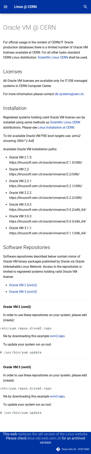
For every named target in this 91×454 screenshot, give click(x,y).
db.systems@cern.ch (69, 94)
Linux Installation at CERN (56, 127)
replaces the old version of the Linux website (52, 434)
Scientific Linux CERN (53, 57)
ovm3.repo (57, 396)
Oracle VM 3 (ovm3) (23, 292)
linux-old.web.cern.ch (44, 438)
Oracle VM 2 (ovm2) (23, 285)
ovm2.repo (57, 336)
